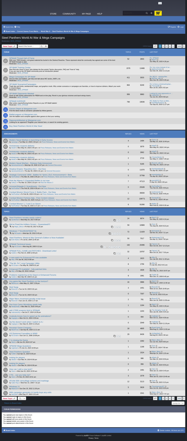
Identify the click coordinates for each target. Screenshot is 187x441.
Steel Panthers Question (19, 352)
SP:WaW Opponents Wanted (21, 93)
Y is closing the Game (18, 340)
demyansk (155, 231)
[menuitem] (17, 27)
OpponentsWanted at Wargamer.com (25, 120)
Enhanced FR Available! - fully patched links (27, 269)
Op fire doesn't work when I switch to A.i (26, 322)
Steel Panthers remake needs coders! (25, 218)
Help (99, 13)
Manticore (14, 283)
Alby (13, 259)
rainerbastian (156, 174)
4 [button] (169, 46)
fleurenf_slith (156, 163)
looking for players (17, 357)
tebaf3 (13, 148)
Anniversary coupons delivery (21, 146)
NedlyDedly (15, 306)
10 (119, 247)
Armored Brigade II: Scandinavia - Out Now (27, 186)
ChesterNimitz (157, 157)
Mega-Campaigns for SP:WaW (22, 77)
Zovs (153, 224)
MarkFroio (15, 330)
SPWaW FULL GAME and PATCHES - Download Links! (32, 251)
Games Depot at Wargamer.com (23, 109)
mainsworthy (15, 312)
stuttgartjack (156, 333)
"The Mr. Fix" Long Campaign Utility (24, 263)
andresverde (156, 192)
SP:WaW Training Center (20, 67)
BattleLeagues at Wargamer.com (23, 114)
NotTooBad (15, 177)
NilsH (13, 342)
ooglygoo (14, 318)
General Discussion (55, 165)
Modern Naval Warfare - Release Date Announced (30, 163)
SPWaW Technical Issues (20, 244)
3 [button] (166, 46)
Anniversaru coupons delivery (21, 157)
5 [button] (173, 46)
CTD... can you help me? (19, 375)
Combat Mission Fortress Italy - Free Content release (31, 198)
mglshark (14, 348)
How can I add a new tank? (20, 369)
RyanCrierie (156, 327)
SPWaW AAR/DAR (17, 101)
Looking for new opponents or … (161, 93)
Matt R (154, 60)
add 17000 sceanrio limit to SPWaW (24, 310)
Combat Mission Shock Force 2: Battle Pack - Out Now (32, 192)
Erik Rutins (15, 240)
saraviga (14, 142)
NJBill (13, 354)
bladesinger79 (157, 237)
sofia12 (14, 182)
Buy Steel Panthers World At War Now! (25, 126)
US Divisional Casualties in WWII (23, 333)
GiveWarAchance (158, 103)
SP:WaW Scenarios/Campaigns (22, 84)
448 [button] (179, 46)
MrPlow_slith (156, 78)
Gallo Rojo (15, 383)
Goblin (13, 253)
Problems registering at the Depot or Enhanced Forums (32, 275)
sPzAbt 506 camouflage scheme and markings (29, 381)
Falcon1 (155, 244)
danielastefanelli (17, 165)
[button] (155, 46)
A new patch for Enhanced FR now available (28, 257)
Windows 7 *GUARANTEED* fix (22, 231)
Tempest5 (155, 198)
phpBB (86, 435)
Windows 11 (14, 386)
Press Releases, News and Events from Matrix (58, 142)
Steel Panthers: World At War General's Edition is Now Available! (36, 238)
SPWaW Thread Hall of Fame (21, 58)
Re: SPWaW (154, 58)
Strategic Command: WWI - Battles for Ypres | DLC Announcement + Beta (40, 175)
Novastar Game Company (20, 328)
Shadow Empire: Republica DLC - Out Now (27, 169)
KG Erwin (18, 246)
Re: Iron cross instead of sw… (160, 67)
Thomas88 (155, 86)
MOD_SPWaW (16, 41)
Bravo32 (14, 289)
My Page (86, 13)
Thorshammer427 (158, 386)
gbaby (154, 203)
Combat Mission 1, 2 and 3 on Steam (25, 204)
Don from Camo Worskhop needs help (25, 304)
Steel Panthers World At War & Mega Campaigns (33, 37)
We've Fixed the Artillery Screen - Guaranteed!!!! (29, 224)
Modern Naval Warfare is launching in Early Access (31, 140)
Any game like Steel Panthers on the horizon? (28, 281)
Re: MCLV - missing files (158, 76)
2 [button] (163, 46)
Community (69, 13)
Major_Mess (19, 226)
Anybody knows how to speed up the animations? (30, 316)
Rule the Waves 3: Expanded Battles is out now (29, 180)
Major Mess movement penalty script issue (27, 299)
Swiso (154, 140)
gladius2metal (157, 69)
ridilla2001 (155, 95)
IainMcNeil (15, 219)
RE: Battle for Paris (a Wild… (160, 101)
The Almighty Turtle (159, 310)
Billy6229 (14, 388)
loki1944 (14, 394)
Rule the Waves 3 (47, 182)
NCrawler (18, 233)
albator (13, 359)
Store (53, 13)
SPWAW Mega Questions (20, 346)
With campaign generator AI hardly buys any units (30, 392)
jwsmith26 (155, 180)
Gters (13, 371)
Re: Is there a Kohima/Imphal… (161, 84)
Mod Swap (13, 287)
